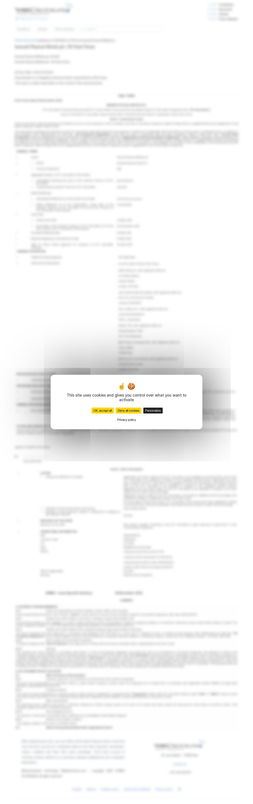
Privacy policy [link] (126, 420)
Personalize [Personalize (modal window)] (153, 410)
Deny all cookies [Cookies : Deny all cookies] (128, 410)
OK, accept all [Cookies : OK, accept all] (102, 410)
